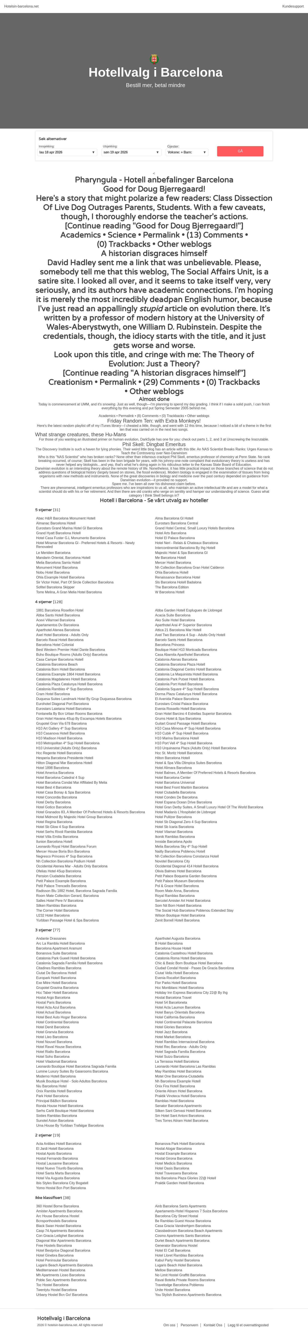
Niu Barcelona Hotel (51, 1086)
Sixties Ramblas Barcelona (56, 1115)
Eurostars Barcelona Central (176, 523)
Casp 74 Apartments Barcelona (59, 1231)
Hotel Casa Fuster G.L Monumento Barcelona (70, 538)
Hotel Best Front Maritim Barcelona (181, 787)
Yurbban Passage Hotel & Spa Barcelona (67, 920)
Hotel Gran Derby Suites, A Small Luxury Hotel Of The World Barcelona (209, 807)
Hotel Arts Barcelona (170, 533)
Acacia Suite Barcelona (172, 615)
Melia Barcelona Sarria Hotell (58, 562)
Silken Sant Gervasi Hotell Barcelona (183, 1111)
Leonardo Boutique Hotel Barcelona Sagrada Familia (76, 1066)
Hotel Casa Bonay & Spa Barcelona (63, 792)
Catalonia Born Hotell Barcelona (60, 669)
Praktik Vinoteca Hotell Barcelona (180, 1096)
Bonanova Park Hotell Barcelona (179, 1144)
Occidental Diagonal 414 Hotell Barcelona (186, 866)
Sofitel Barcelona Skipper (55, 587)
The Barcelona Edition (172, 587)
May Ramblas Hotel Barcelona (178, 1071)
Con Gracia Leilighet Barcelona (59, 1236)
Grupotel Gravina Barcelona (57, 988)
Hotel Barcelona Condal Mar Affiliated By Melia (71, 782)
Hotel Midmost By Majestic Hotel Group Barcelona (74, 817)
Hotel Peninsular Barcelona (57, 1260)
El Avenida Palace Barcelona (177, 699)
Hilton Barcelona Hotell (172, 758)
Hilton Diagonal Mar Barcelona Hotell (64, 763)
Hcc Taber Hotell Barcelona (57, 992)
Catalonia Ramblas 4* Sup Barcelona (64, 689)
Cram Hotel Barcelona (53, 694)
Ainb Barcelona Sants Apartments (180, 1206)
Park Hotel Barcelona (52, 1096)
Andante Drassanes (51, 938)
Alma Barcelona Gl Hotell (174, 518)
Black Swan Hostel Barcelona (58, 1226)
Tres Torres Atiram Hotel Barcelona (181, 1120)
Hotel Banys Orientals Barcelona (179, 1012)
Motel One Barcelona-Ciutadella (179, 1076)
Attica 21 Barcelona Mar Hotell (178, 630)
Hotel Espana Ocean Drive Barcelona (183, 802)
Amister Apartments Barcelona (59, 1211)
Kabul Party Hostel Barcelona (177, 1260)
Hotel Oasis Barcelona (172, 1168)
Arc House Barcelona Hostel (57, 1216)
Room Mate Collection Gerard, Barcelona (67, 896)
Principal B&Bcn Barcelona (56, 1101)
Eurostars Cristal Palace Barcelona (181, 704)
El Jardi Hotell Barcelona (55, 1148)
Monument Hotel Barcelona (57, 567)
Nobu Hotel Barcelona (53, 572)
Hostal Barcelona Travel (173, 997)
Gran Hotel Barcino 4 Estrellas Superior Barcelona (193, 713)
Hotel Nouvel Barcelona (54, 1042)
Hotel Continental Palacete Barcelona (183, 1022)
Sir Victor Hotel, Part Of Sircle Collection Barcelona (75, 582)
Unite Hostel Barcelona (172, 1290)
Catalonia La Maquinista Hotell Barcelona (186, 674)
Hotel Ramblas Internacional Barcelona (184, 1042)
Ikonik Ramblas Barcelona (175, 836)
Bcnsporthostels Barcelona (56, 1221)
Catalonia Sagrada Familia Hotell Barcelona (69, 963)
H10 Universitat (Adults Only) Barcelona (66, 748)
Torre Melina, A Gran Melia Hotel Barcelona (69, 592)
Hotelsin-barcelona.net (21, 6)
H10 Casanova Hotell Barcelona (60, 733)
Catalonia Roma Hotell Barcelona (180, 958)
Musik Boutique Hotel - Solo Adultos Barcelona (71, 1081)
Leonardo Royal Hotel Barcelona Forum (66, 846)
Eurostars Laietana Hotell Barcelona (63, 709)
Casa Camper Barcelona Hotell (59, 659)
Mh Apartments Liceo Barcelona (60, 1275)
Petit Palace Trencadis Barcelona (61, 886)
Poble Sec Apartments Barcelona (61, 1280)
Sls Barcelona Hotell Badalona (178, 582)
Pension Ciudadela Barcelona (58, 876)
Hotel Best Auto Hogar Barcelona (61, 1017)
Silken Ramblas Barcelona (56, 905)
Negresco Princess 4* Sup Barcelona (64, 856)
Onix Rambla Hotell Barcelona (59, 1091)
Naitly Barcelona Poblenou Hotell (180, 851)
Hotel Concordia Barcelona (56, 797)
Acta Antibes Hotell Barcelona (58, 1144)
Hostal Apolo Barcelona (54, 1153)
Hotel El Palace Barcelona (175, 538)
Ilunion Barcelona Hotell (54, 841)
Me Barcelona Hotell (170, 557)
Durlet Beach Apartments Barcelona (182, 1240)
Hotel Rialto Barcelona (53, 1052)
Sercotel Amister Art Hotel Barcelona (182, 900)
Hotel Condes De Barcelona (176, 797)
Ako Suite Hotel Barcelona (175, 620)
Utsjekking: (110, 146)
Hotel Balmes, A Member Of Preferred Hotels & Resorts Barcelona (205, 773)
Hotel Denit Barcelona (53, 1027)
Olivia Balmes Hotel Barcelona (178, 871)
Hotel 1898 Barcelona (52, 768)
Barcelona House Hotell (173, 948)
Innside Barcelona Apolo (173, 841)
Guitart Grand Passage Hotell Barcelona (185, 723)
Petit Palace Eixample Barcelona (61, 881)
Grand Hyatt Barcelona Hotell (58, 533)
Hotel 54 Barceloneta (171, 1002)
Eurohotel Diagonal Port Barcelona (62, 704)
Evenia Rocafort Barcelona (175, 978)
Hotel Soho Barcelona (53, 1056)
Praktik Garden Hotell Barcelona (179, 1183)
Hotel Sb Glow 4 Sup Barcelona (60, 827)
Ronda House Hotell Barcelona (59, 1106)
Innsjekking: (47, 146)
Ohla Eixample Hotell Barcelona (60, 577)
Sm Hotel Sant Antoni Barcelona (179, 1115)
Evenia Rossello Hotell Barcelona (180, 709)
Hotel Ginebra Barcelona (55, 1255)
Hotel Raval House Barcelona (58, 1047)
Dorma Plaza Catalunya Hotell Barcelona (186, 694)
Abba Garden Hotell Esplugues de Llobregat (188, 610)
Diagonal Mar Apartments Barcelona (63, 1240)
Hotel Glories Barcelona (173, 1027)
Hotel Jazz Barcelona (171, 1032)
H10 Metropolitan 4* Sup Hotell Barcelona (67, 743)
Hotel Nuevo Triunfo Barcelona (59, 1168)
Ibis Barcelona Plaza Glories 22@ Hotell (185, 1178)
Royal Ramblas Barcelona (175, 896)
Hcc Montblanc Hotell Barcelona (179, 988)
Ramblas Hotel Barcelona (174, 1101)
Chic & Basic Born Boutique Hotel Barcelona (188, 963)
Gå (240, 151)
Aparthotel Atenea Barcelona (58, 630)
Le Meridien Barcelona (53, 553)
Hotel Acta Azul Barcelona (56, 1007)
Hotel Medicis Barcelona (173, 1163)
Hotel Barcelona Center (173, 777)
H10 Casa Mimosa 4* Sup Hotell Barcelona (188, 728)
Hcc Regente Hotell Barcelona (59, 753)
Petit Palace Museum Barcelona (179, 881)
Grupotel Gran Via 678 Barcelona (61, 723)
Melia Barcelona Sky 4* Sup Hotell (181, 846)
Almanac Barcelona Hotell (56, 523)
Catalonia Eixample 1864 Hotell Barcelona (68, 674)
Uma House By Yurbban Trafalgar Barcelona (70, 1125)
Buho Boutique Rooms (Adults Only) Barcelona (72, 654)
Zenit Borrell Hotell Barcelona (177, 920)
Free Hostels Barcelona (54, 1245)
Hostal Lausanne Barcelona (57, 1163)
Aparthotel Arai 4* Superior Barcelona (183, 625)
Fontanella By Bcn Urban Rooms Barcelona (69, 713)
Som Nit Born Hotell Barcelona (178, 905)
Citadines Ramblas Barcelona (58, 968)
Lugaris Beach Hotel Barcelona (178, 1265)
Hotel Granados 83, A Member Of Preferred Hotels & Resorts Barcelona (90, 812)
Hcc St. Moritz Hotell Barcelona (178, 753)
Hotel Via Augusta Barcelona (58, 1178)
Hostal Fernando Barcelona (57, 1158)
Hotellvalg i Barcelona (156, 72)
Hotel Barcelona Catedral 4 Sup (60, 777)
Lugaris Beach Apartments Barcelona (64, 1265)
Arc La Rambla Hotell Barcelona (60, 943)
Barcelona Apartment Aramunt (59, 948)
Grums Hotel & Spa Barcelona (178, 718)
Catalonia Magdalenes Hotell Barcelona (66, 679)
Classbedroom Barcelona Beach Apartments (188, 1231)
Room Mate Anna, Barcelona (177, 891)
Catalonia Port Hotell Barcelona (179, 684)
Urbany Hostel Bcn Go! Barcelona (61, 1295)
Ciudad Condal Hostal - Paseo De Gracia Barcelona (194, 968)
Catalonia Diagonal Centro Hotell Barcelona (188, 669)
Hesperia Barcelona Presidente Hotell (64, 758)
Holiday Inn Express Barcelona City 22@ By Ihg (191, 992)
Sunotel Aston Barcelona (55, 1120)
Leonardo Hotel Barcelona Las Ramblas (185, 1066)
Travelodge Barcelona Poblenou (179, 1285)
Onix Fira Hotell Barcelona (175, 1086)
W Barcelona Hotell (169, 592)
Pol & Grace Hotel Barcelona (177, 886)
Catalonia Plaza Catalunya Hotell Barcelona (69, 684)
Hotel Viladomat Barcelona (56, 1061)
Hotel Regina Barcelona (54, 822)
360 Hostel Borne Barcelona (57, 1206)
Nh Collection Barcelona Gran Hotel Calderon (189, 567)
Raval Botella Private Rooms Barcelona (185, 1280)
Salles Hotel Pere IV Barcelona (59, 900)
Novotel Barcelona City (172, 861)
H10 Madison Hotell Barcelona (59, 738)
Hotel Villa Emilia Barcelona (57, 836)
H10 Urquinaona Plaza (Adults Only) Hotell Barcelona (195, 748)
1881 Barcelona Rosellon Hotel (59, 610)
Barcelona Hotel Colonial (55, 645)
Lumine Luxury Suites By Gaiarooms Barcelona (72, 1071)
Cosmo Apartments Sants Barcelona (182, 1236)
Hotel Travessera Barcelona (176, 1173)
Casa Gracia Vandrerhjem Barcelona (183, 1226)
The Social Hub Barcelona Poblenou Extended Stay (194, 910)
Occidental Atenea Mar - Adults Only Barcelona (72, 866)
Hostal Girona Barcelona (173, 1158)
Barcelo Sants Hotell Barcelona (178, 640)
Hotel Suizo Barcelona (172, 1056)
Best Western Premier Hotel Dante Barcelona (70, 649)
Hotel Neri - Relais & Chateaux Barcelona (186, 543)
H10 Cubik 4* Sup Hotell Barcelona (181, 733)
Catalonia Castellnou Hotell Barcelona (184, 953)
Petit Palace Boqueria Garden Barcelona (186, 876)
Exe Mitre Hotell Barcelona (56, 983)
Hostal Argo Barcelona (53, 997)
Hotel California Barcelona (175, 1017)
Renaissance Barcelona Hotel (177, 577)
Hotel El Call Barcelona (172, 1250)
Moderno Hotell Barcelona (56, 1076)
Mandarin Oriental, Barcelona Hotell (63, 557)
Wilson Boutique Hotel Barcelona (180, 915)
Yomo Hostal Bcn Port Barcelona (61, 1188)
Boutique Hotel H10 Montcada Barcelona (186, 649)
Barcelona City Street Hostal (176, 1216)
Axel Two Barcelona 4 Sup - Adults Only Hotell (190, 635)
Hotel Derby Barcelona (53, 802)
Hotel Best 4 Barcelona (53, 787)
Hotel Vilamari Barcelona (174, 832)
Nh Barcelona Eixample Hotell (178, 1081)
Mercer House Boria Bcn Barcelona (63, 851)
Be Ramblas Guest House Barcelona (183, 1221)
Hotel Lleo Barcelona (52, 1037)
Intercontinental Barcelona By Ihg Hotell (185, 548)
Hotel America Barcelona (55, 773)
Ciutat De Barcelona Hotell (56, 973)
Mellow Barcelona (168, 1270)
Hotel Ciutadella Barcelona (175, 792)
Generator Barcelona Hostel (176, 1245)
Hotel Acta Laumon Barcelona (177, 1007)
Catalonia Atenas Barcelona (176, 659)
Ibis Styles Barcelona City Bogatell (62, 1183)
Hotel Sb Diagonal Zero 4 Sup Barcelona (186, 822)
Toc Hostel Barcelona (52, 1285)
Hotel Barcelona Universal (175, 782)
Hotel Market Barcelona (173, 1037)
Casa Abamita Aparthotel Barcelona (182, 654)
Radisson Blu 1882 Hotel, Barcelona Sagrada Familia (76, 891)
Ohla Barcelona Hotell (171, 572)
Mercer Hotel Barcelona (173, 562)
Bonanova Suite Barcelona (56, 953)
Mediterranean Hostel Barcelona (60, 1270)
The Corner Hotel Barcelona (57, 910)
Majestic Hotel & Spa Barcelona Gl (181, 553)
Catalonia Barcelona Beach (57, 664)
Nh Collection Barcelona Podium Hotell (65, 861)
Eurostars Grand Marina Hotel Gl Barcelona (69, 528)
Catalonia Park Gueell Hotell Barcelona (65, 958)
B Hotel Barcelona (169, 943)
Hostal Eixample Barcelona (175, 1153)
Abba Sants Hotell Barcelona (58, 615)
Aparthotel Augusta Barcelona (177, 938)
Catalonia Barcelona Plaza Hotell (180, 664)
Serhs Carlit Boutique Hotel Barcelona (65, 1111)
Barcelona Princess (170, 645)
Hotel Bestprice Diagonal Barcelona (63, 1250)
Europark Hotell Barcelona (56, 978)
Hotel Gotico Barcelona (53, 807)
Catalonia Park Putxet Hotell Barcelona (184, 679)
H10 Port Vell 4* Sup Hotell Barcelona (183, 743)
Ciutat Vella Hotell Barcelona (176, 973)
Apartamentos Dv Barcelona (57, 625)
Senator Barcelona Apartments (178, 1106)
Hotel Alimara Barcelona (173, 768)
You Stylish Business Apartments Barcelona (188, 1295)
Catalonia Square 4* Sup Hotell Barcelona (187, 689)
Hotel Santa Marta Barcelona (58, 1173)
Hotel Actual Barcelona (53, 1012)
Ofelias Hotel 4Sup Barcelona (58, 871)
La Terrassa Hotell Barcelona (177, 1061)
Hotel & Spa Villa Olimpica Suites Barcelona (188, 763)
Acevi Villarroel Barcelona (55, 620)
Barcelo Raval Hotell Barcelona (59, 640)
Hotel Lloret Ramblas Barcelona (179, 1255)
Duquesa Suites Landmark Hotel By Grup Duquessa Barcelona (84, 699)
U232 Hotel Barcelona (53, 915)
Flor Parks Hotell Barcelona (176, 983)
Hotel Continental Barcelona (57, 1022)
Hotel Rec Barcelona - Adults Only (181, 1047)
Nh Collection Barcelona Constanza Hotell (187, 856)
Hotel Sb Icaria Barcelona (174, 827)
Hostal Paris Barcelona (53, 1002)
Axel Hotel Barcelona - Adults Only (62, 635)
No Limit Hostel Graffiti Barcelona (180, 1275)
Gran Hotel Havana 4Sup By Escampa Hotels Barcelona (78, 718)
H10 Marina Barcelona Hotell (177, 738)
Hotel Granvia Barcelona (54, 1032)
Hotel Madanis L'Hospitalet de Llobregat (185, 812)
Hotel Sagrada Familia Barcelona (180, 1052)
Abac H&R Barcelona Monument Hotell (65, 518)
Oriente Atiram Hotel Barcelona (178, 1091)
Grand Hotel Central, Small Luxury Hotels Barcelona (194, 528)
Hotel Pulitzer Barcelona (173, 817)
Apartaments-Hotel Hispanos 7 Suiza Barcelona (191, 1211)
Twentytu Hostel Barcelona (56, 1290)
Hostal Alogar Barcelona (173, 1148)
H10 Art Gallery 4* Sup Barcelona (61, 728)
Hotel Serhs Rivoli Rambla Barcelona (64, 832)
